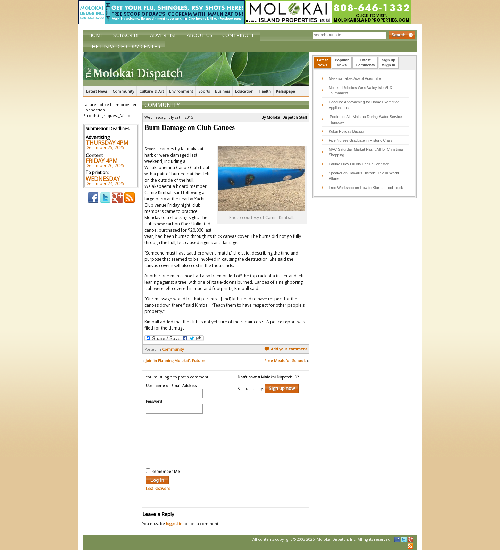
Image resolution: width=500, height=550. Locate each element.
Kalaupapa (285, 91)
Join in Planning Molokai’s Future (175, 360)
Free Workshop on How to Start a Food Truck (365, 187)
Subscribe (126, 35)
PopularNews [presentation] (342, 62)
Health (265, 91)
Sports (204, 91)
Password (154, 402)
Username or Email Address (171, 386)
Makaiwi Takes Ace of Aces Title (354, 78)
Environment (181, 91)
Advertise (163, 35)
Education (244, 91)
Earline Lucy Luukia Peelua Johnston (358, 164)
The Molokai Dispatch (196, 69)
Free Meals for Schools (285, 360)
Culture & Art (151, 91)
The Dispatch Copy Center (124, 46)
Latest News (96, 91)
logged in (174, 523)
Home (95, 35)
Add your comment (285, 349)
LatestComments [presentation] (365, 62)
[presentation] (174, 440)
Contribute (238, 35)
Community (123, 91)
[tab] (322, 63)
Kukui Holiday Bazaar (346, 131)
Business (222, 91)
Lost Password (158, 488)
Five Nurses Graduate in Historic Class (360, 140)
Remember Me (163, 471)
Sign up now (282, 388)
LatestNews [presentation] (322, 62)
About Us (199, 35)
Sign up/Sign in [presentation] (388, 62)
